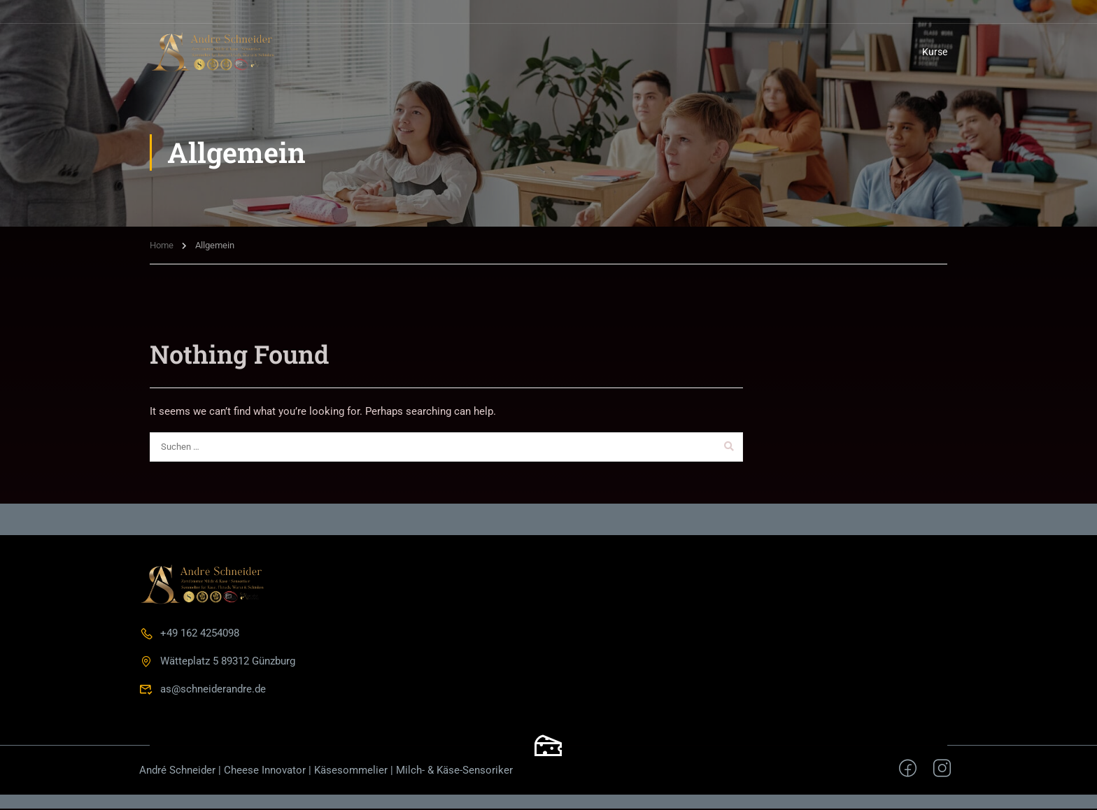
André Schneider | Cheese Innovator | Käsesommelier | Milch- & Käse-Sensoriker (326, 771)
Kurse (934, 51)
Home (162, 246)
